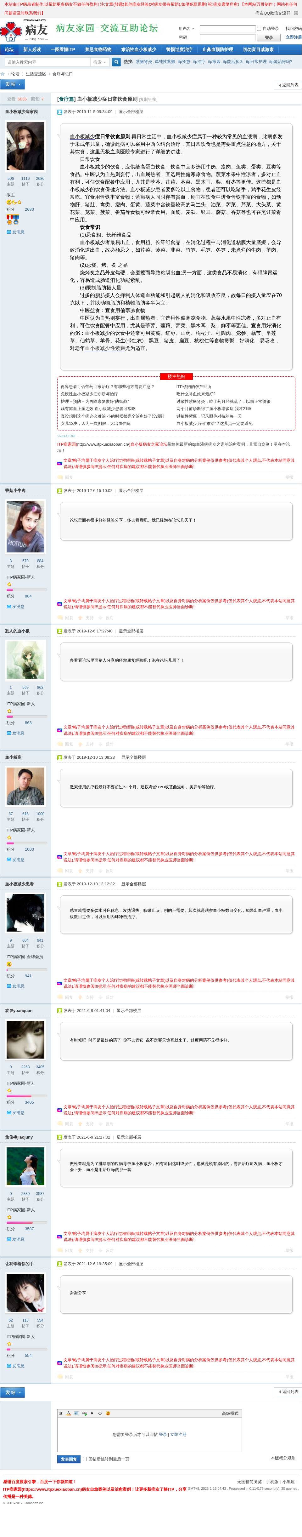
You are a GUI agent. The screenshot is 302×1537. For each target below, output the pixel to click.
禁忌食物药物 (98, 49)
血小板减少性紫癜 (105, 348)
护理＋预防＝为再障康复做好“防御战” (95, 401)
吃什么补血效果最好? (195, 393)
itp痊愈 (184, 61)
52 (10, 1320)
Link (84, 1413)
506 (11, 178)
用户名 (184, 28)
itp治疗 (199, 61)
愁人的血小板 (17, 631)
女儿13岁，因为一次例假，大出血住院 (96, 423)
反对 (110, 617)
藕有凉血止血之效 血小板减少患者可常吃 (98, 408)
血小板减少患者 (19, 884)
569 (25, 687)
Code (100, 1413)
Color (68, 1413)
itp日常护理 (256, 61)
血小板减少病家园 (21, 111)
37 (10, 814)
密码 (183, 37)
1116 (25, 178)
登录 (163, 1434)
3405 (40, 1067)
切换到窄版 (295, 13)
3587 (40, 1193)
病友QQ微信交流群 (272, 13)
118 (25, 1320)
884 (40, 561)
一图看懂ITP (63, 49)
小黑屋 (288, 1481)
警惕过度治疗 (179, 49)
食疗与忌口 (63, 73)
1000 (40, 814)
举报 (289, 477)
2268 (25, 1067)
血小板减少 (82, 136)
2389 (25, 1193)
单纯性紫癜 (165, 61)
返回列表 (290, 85)
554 (40, 1320)
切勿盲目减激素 (258, 49)
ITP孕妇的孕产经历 (193, 386)
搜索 (97, 62)
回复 (69, 477)
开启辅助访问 (252, 13)
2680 (40, 178)
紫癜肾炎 (144, 61)
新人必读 (32, 49)
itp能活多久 (233, 61)
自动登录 (268, 28)
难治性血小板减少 (138, 49)
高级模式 (230, 1413)
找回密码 (294, 28)
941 (40, 940)
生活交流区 (36, 73)
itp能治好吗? (280, 61)
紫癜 (140, 197)
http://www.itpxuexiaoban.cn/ (103, 444)
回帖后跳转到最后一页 (106, 1459)
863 (40, 687)
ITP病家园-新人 (21, 577)
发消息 (18, 232)
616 (25, 814)
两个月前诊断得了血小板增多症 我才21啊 (214, 408)
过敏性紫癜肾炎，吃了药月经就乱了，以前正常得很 (223, 401)
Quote (92, 1413)
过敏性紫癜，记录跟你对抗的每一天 (209, 416)
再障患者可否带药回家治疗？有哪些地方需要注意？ (108, 386)
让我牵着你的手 (19, 1263)
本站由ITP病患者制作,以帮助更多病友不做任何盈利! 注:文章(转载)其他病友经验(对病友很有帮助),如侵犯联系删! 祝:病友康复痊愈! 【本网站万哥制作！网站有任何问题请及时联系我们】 (151, 5)
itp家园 (214, 61)
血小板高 (13, 757)
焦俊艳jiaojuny (19, 1137)
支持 (90, 617)
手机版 (272, 1481)
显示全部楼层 (131, 111)
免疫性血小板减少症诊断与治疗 (89, 393)
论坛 (9, 49)
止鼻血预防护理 (217, 49)
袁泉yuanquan (18, 1010)
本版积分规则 (283, 1458)
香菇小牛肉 (15, 490)
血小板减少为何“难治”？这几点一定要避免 (214, 423)
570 (25, 561)
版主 (11, 194)
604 (25, 940)
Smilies (108, 1413)
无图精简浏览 (249, 1481)
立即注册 (294, 37)
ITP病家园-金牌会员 (25, 956)
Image (76, 1413)
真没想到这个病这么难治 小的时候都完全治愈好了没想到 (112, 416)
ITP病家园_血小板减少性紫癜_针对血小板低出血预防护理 (2, 73)
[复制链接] (148, 99)
